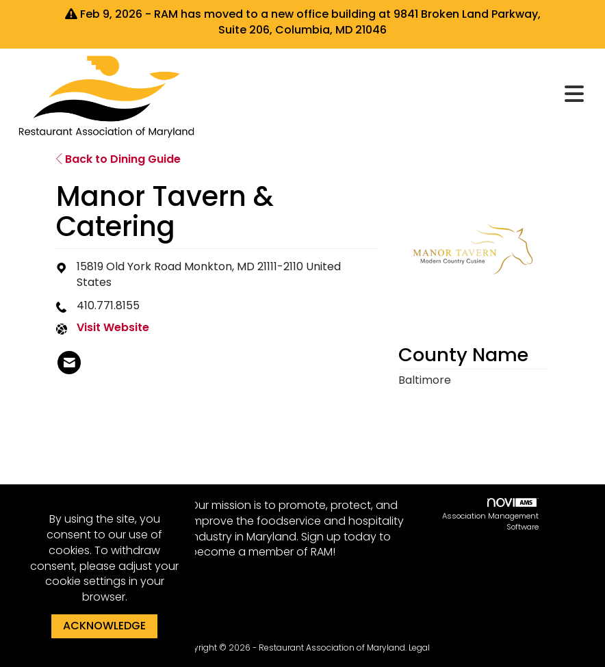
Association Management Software (490, 515)
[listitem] (69, 363)
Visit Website (113, 327)
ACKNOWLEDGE (104, 625)
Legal (419, 647)
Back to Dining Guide (118, 159)
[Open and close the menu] (396, 94)
